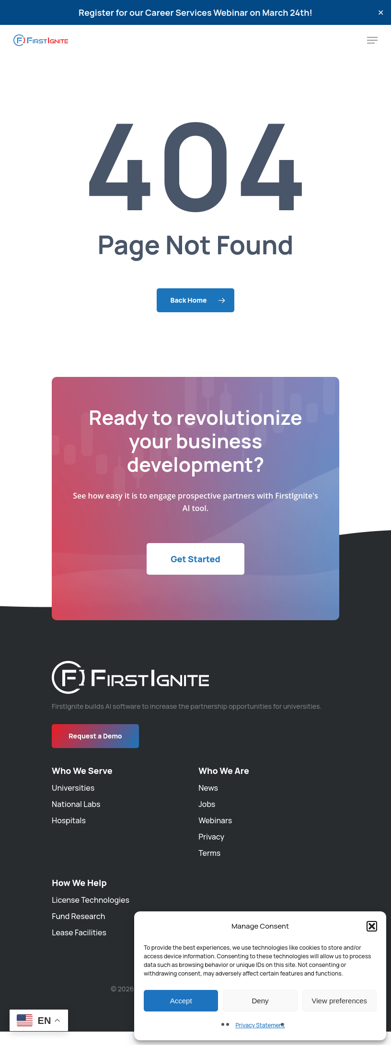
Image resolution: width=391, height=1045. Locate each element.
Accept (181, 1001)
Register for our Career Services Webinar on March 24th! (195, 12)
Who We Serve (82, 770)
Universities (73, 788)
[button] (372, 926)
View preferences (340, 1001)
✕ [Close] (381, 13)
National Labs (76, 804)
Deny (260, 1001)
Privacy (211, 836)
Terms (209, 853)
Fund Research (78, 916)
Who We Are (223, 770)
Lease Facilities (79, 932)
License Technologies (90, 900)
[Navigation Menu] (372, 40)
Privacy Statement (260, 1025)
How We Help (79, 882)
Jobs (206, 804)
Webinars (215, 820)
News (208, 788)
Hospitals (69, 820)
